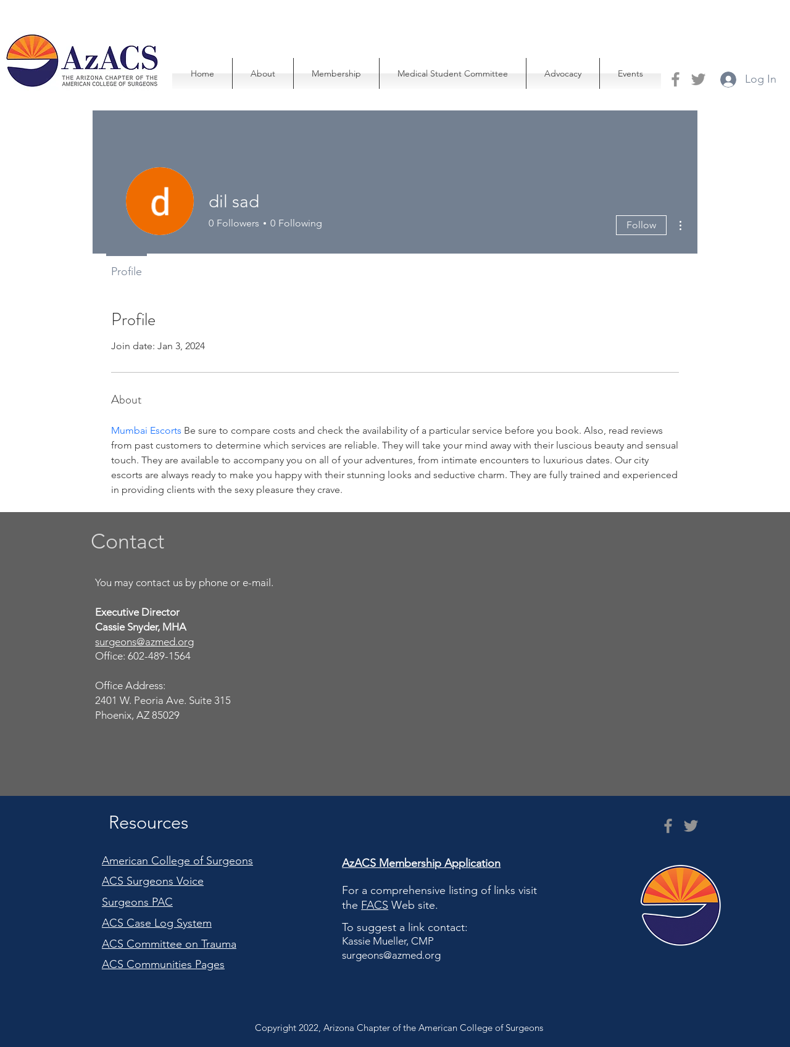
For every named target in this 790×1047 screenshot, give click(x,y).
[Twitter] (698, 79)
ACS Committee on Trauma (169, 944)
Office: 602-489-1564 (144, 656)
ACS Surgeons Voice (153, 881)
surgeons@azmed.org (391, 955)
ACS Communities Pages (163, 964)
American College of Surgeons (177, 860)
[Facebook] (675, 79)
